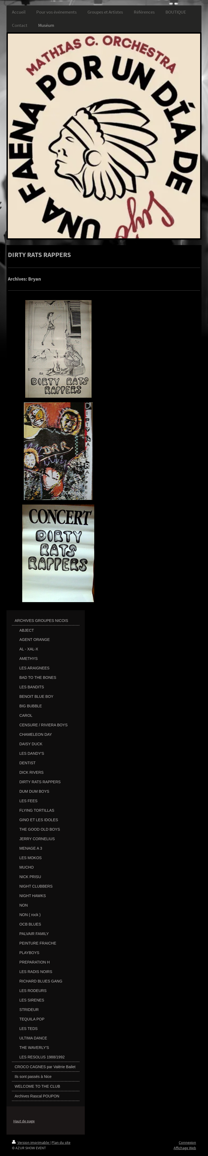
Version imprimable (31, 1142)
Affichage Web (185, 1147)
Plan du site (60, 1142)
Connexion (187, 1142)
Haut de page (24, 1121)
